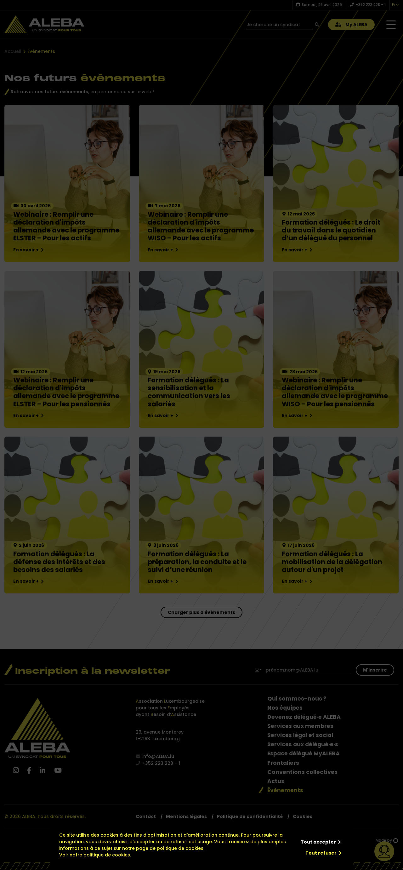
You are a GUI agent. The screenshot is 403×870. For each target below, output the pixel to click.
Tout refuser (321, 853)
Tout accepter (318, 842)
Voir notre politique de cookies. (95, 855)
